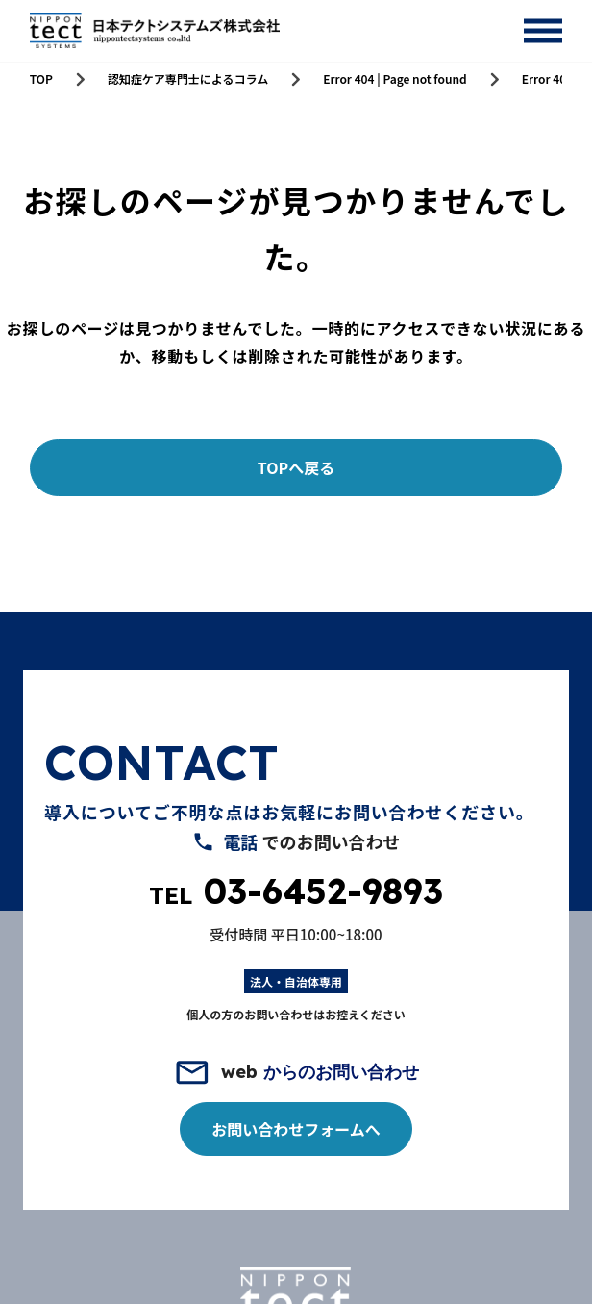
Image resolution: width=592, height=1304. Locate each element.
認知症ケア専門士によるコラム (188, 79)
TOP (41, 79)
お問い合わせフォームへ (296, 1129)
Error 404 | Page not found (395, 79)
